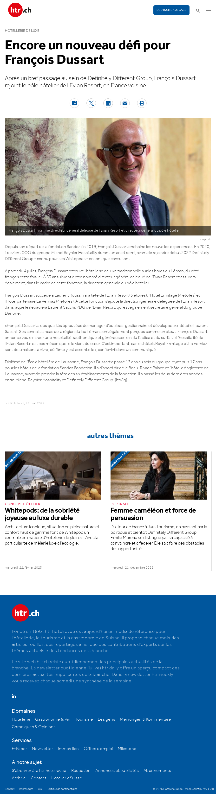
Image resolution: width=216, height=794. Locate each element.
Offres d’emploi (98, 748)
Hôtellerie (21, 719)
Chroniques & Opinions (33, 727)
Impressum (26, 789)
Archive (19, 778)
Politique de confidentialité (62, 789)
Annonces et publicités (117, 770)
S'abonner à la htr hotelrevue (39, 770)
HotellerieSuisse (66, 778)
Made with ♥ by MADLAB (199, 789)
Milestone (127, 748)
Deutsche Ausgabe (171, 10)
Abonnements (157, 770)
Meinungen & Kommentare (145, 719)
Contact (38, 778)
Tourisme (84, 719)
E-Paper (19, 748)
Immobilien (68, 748)
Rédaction (81, 770)
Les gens (106, 719)
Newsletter (42, 748)
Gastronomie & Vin (53, 719)
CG (40, 789)
